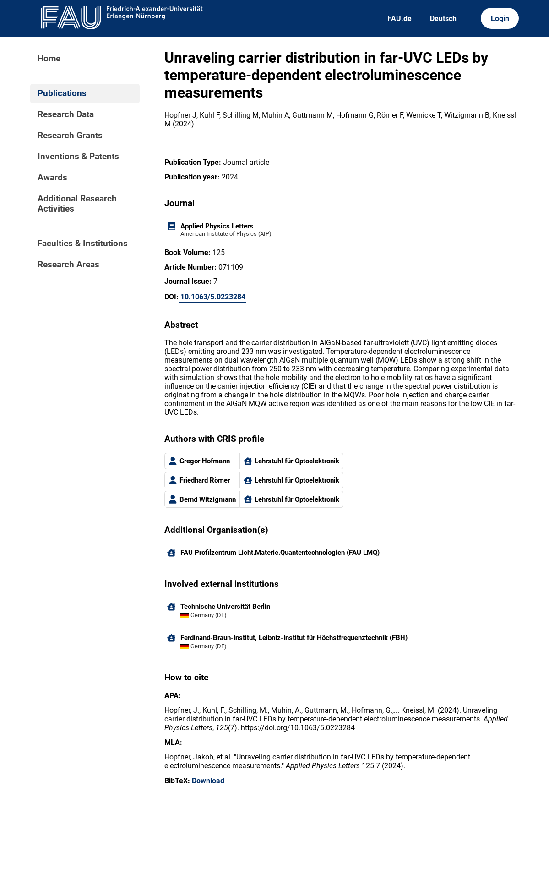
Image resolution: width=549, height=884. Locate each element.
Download (208, 780)
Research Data (66, 114)
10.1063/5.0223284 (212, 297)
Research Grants (70, 135)
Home (49, 59)
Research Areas (68, 265)
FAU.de (399, 18)
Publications (62, 93)
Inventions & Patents (78, 157)
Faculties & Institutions (83, 244)
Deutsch (443, 18)
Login (500, 18)
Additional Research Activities (77, 204)
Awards (52, 178)
